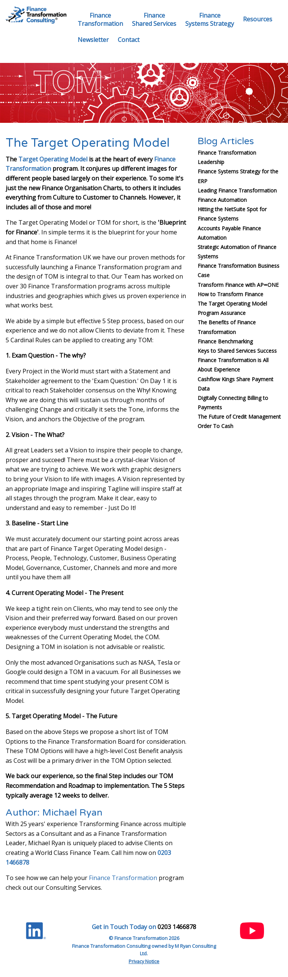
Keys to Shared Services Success (237, 350)
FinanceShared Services (154, 19)
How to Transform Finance (230, 294)
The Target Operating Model (232, 303)
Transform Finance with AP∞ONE (238, 284)
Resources (257, 19)
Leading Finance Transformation (237, 190)
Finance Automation (222, 199)
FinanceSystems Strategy (209, 19)
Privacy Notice (144, 961)
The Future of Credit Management (239, 416)
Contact (129, 40)
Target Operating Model (52, 159)
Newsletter (93, 40)
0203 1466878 (177, 927)
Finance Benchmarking (225, 341)
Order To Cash (215, 426)
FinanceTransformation (100, 19)
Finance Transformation (123, 878)
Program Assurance (222, 312)
